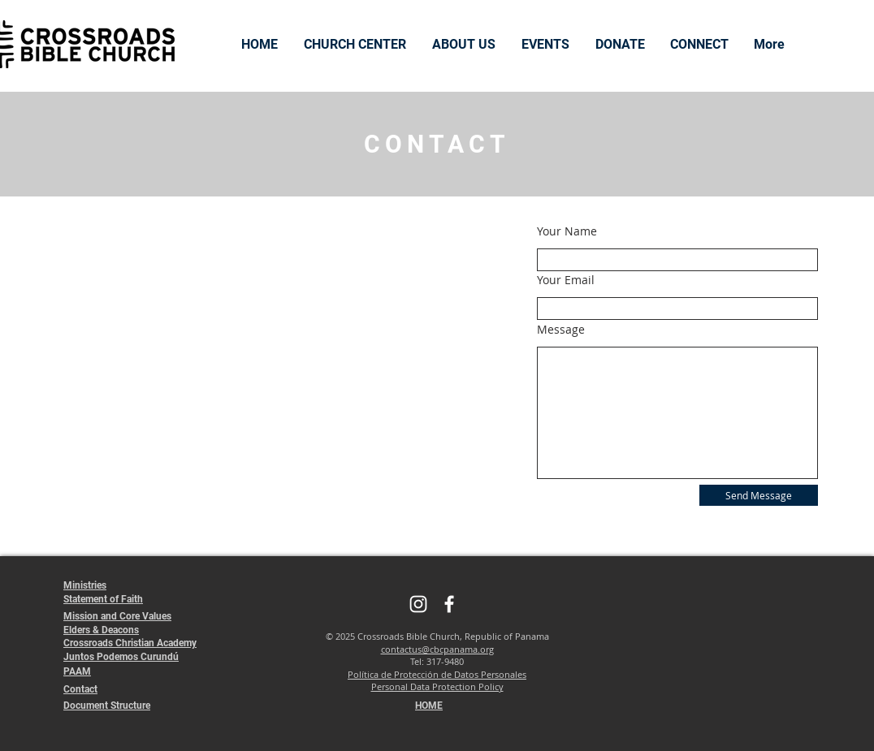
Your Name (567, 231)
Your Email (566, 280)
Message (561, 329)
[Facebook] (449, 604)
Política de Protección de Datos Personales (437, 674)
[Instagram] (418, 604)
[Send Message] (758, 495)
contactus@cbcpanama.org (437, 649)
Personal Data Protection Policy (437, 686)
